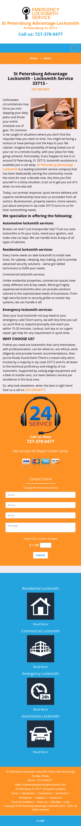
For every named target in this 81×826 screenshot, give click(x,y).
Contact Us (55, 797)
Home (33, 58)
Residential (28, 793)
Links (67, 802)
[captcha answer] (45, 545)
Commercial (45, 793)
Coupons (41, 797)
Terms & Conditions (22, 802)
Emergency (25, 797)
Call (40, 820)
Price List (42, 802)
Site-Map (56, 802)
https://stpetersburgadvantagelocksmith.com (40, 784)
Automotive (61, 793)
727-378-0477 (49, 34)
